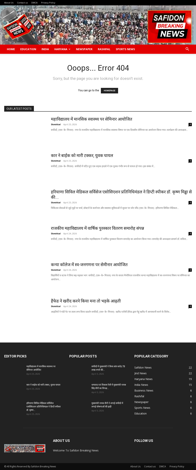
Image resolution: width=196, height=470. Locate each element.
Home (11, 49)
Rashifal (104, 49)
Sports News (125, 49)
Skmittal (56, 124)
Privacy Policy (48, 2)
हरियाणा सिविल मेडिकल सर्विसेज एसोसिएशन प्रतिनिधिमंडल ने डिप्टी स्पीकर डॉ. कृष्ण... (43, 406)
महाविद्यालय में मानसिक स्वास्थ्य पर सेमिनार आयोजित (92, 119)
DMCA (34, 2)
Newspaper (84, 49)
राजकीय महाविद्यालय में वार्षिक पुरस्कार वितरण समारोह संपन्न (97, 228)
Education (28, 49)
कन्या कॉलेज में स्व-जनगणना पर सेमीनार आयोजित (89, 264)
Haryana (62, 49)
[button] (187, 49)
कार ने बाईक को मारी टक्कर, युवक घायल (82, 155)
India (45, 49)
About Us (8, 2)
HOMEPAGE (109, 90)
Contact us (22, 2)
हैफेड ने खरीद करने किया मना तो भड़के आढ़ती (86, 301)
